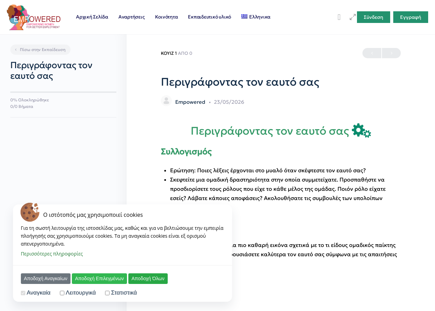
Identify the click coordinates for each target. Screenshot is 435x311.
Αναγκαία (39, 292)
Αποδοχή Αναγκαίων (45, 278)
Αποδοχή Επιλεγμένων (99, 278)
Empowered (191, 102)
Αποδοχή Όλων (147, 278)
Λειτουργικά (81, 292)
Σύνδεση (373, 17)
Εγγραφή (410, 17)
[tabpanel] (281, 195)
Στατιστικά (124, 292)
